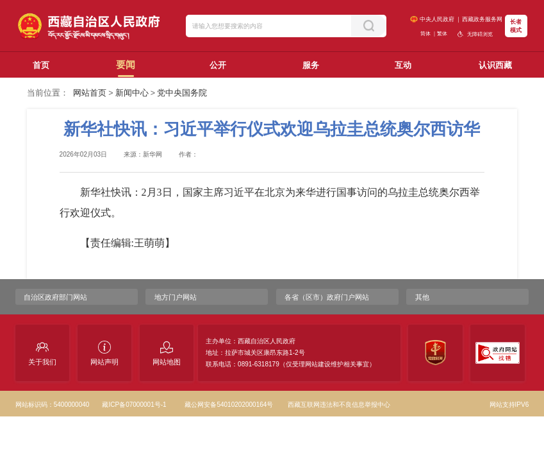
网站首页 (89, 93)
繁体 (442, 34)
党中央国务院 (182, 93)
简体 (425, 34)
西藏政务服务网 (482, 19)
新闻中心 (132, 93)
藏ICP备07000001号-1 (134, 404)
